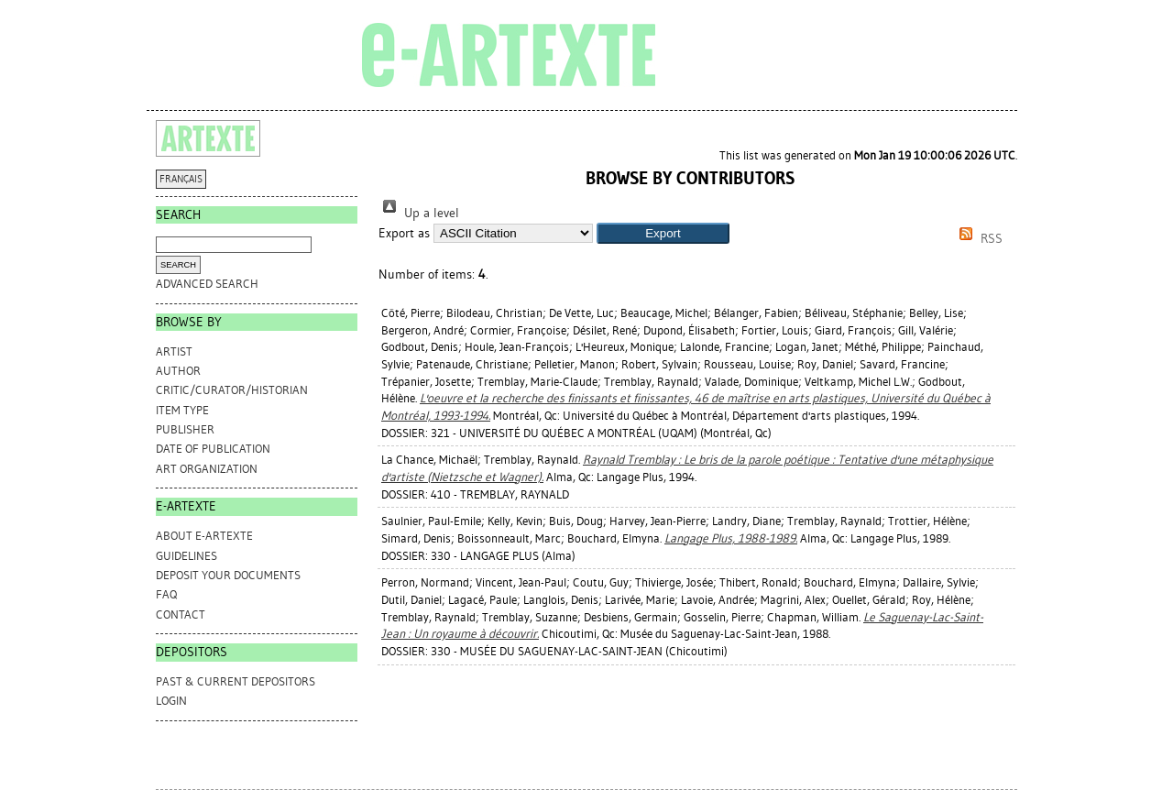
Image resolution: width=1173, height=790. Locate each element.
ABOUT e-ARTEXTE (204, 536)
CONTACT (180, 614)
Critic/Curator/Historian (232, 390)
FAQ (166, 594)
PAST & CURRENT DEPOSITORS (235, 681)
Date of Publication (213, 448)
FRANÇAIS (181, 179)
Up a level (418, 213)
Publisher (185, 429)
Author (178, 371)
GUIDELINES (186, 556)
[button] (663, 233)
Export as (404, 233)
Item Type (182, 410)
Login (171, 701)
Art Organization (207, 469)
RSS (978, 239)
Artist (174, 351)
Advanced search (207, 284)
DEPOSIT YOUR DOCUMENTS (228, 575)
